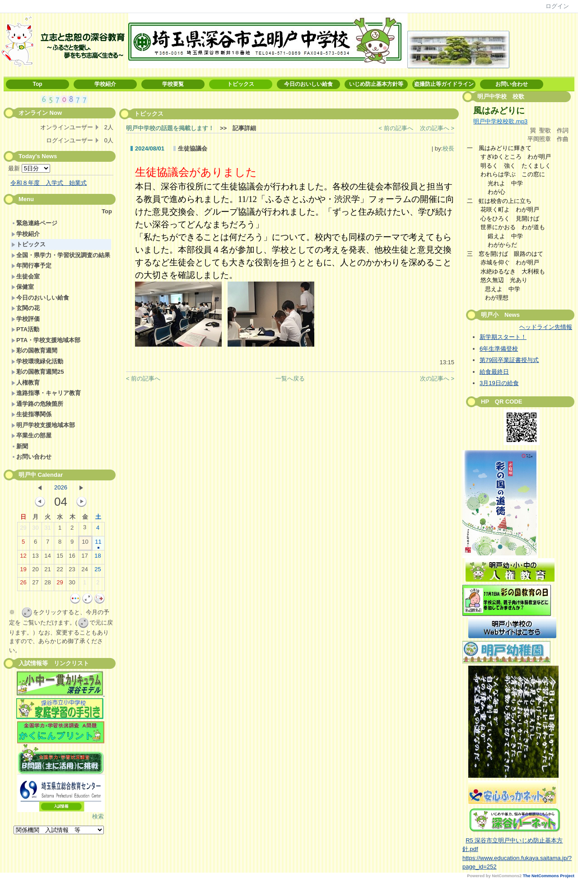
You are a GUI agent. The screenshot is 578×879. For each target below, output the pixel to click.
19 (23, 571)
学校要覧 (173, 84)
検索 (98, 816)
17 (84, 557)
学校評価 (25, 318)
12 (23, 557)
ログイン (557, 6)
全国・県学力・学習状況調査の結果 (60, 255)
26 (23, 584)
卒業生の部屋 (31, 435)
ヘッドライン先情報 (545, 327)
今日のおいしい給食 (308, 84)
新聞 (19, 446)
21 (47, 571)
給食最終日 (494, 371)
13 (35, 557)
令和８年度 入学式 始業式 (48, 182)
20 (35, 571)
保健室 (22, 286)
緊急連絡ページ (34, 223)
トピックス (240, 84)
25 (97, 571)
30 (35, 529)
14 (47, 557)
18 (97, 557)
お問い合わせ (511, 84)
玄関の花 (25, 308)
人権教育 (25, 382)
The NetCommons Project (548, 876)
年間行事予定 (31, 265)
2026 (60, 487)
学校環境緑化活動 (37, 361)
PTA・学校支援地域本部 (45, 340)
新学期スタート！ (503, 337)
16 (72, 557)
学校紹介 (105, 84)
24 (84, 571)
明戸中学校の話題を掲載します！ (170, 128)
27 (35, 584)
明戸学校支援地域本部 (43, 425)
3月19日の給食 (499, 383)
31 (47, 529)
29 (23, 529)
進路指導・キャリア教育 (46, 393)
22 (59, 571)
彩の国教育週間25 (37, 371)
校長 (448, 148)
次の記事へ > (437, 128)
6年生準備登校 (499, 348)
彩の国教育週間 (34, 350)
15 (59, 557)
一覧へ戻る (290, 378)
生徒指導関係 (31, 414)
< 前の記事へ (396, 128)
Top (37, 84)
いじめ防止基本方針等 (376, 84)
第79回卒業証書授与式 (509, 360)
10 (85, 543)
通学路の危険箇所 (37, 403)
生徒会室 (25, 276)
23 (72, 571)
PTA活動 (25, 329)
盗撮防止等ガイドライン (444, 84)
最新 (29, 168)
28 (47, 584)
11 (98, 543)
